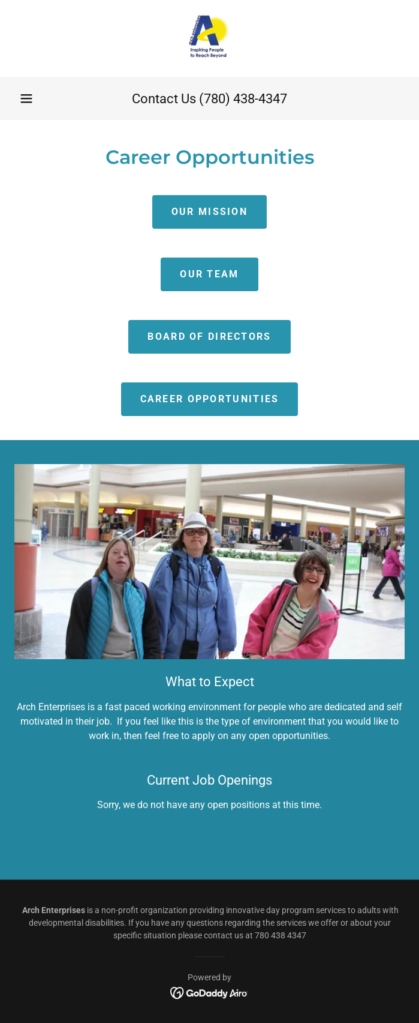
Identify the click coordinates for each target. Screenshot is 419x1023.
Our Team (209, 274)
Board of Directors (209, 336)
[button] (26, 98)
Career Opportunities (209, 399)
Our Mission (209, 211)
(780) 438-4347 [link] (243, 98)
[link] (209, 38)
